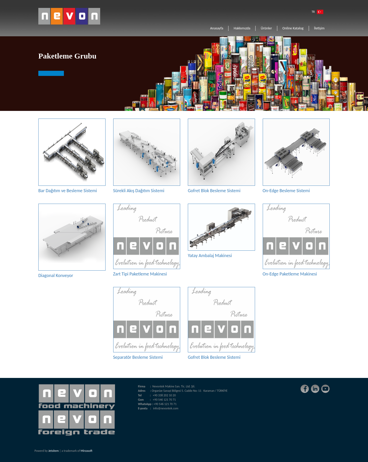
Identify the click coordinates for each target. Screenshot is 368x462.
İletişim (319, 28)
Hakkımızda (242, 28)
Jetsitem (53, 451)
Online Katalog (293, 28)
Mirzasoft (87, 451)
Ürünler (266, 28)
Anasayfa (216, 28)
